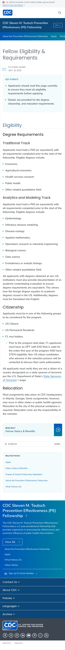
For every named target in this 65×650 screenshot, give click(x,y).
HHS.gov (7, 643)
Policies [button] (9, 598)
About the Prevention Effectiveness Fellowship (25, 36)
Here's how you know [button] (14, 5)
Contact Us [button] (11, 582)
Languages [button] (11, 606)
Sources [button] (12, 444)
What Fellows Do (13, 486)
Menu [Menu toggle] (58, 25)
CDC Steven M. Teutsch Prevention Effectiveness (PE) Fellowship (25, 25)
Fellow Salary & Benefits (16, 468)
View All (10, 542)
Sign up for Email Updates (21, 573)
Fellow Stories (11, 565)
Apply (54, 36)
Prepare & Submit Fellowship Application (23, 474)
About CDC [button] (11, 590)
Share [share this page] (57, 444)
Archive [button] (9, 614)
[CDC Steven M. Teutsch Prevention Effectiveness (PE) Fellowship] (32, 511)
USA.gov (18, 643)
